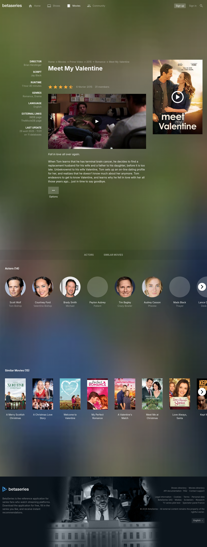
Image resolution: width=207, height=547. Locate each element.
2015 (89, 61)
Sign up (180, 5)
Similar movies (113, 254)
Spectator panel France (194, 503)
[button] (15, 292)
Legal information (163, 497)
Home (51, 61)
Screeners (189, 500)
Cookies (177, 497)
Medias (178, 500)
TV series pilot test (171, 503)
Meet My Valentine (119, 61)
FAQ (185, 491)
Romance (100, 61)
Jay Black (36, 75)
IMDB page (35, 117)
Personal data (198, 497)
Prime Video (76, 61)
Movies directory (197, 488)
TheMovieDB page (31, 120)
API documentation (172, 491)
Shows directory (178, 488)
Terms (186, 497)
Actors (89, 254)
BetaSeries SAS (165, 500)
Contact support (197, 491)
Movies (62, 61)
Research (200, 500)
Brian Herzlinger (32, 65)
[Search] (201, 6)
